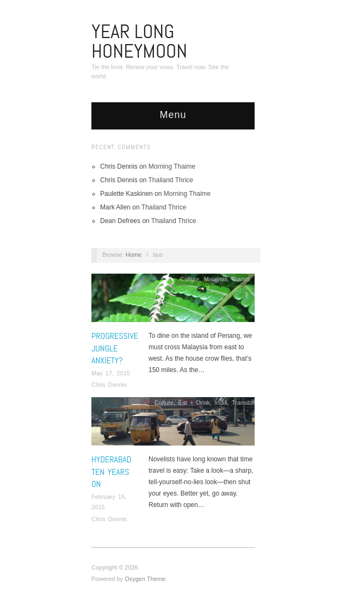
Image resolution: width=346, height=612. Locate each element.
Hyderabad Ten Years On (111, 472)
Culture (189, 279)
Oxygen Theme (145, 579)
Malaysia (215, 279)
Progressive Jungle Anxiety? (114, 348)
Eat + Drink (194, 402)
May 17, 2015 (110, 373)
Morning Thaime (172, 166)
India (220, 402)
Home (133, 254)
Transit (241, 279)
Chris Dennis (109, 384)
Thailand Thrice (171, 180)
